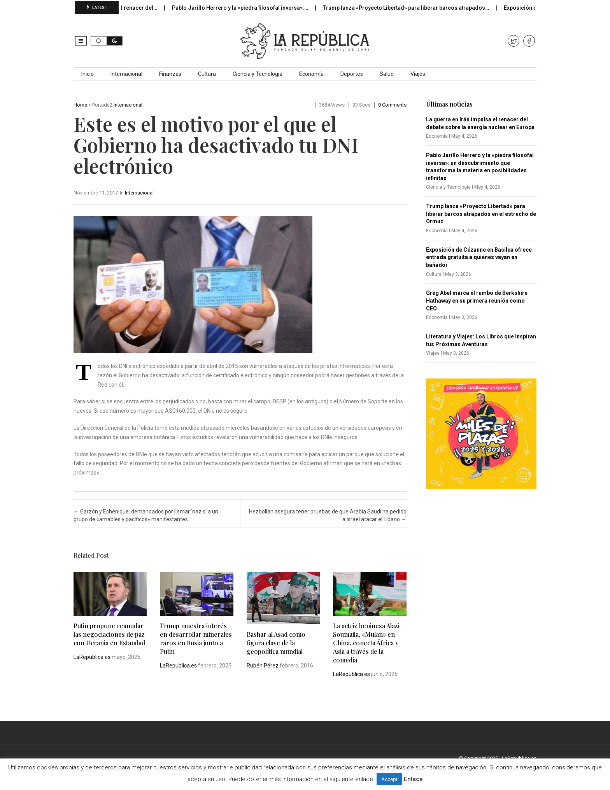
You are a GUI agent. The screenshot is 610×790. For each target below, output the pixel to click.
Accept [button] (389, 779)
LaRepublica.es (92, 657)
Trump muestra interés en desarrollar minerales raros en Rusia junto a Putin (196, 638)
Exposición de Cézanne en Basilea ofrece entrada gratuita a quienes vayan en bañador (479, 257)
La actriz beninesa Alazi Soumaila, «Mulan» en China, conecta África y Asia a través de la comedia (366, 643)
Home (80, 105)
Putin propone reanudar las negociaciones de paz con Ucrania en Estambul (109, 634)
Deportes (351, 74)
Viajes (417, 74)
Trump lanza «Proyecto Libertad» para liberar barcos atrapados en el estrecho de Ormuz (481, 213)
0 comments (392, 105)
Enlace (413, 779)
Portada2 (102, 105)
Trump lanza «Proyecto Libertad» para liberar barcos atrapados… (411, 8)
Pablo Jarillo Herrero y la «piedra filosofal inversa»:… (245, 8)
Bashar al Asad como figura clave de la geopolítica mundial (276, 642)
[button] (81, 41)
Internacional (126, 74)
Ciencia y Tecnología (257, 74)
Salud (387, 74)
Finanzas (170, 74)
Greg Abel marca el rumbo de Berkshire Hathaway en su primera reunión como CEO (477, 300)
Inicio (87, 74)
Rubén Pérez (263, 665)
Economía (311, 74)
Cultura (207, 74)
